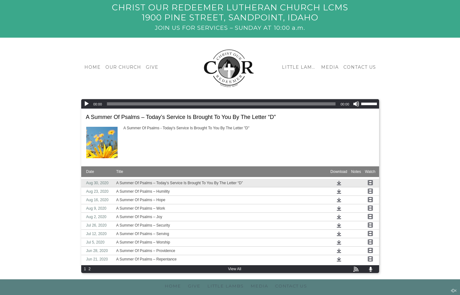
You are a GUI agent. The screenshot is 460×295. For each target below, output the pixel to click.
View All (234, 269)
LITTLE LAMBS (300, 67)
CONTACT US (359, 67)
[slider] (221, 103)
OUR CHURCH (123, 67)
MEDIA (330, 67)
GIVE (152, 67)
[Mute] (356, 104)
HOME (92, 67)
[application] (230, 104)
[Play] (86, 104)
